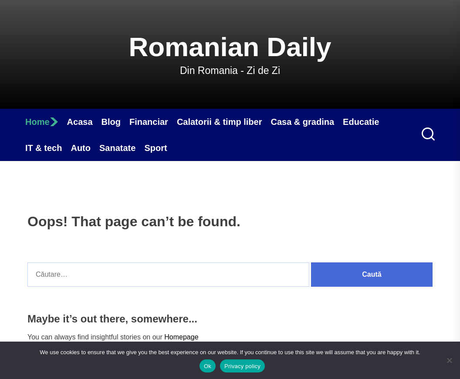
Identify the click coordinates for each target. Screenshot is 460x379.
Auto (81, 148)
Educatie (361, 122)
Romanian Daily (230, 47)
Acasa (80, 122)
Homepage (181, 337)
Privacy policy (242, 366)
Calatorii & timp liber (219, 122)
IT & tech (43, 148)
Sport (155, 148)
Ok (207, 366)
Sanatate (117, 148)
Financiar (148, 122)
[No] (449, 360)
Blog (111, 122)
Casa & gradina (302, 122)
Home (41, 122)
